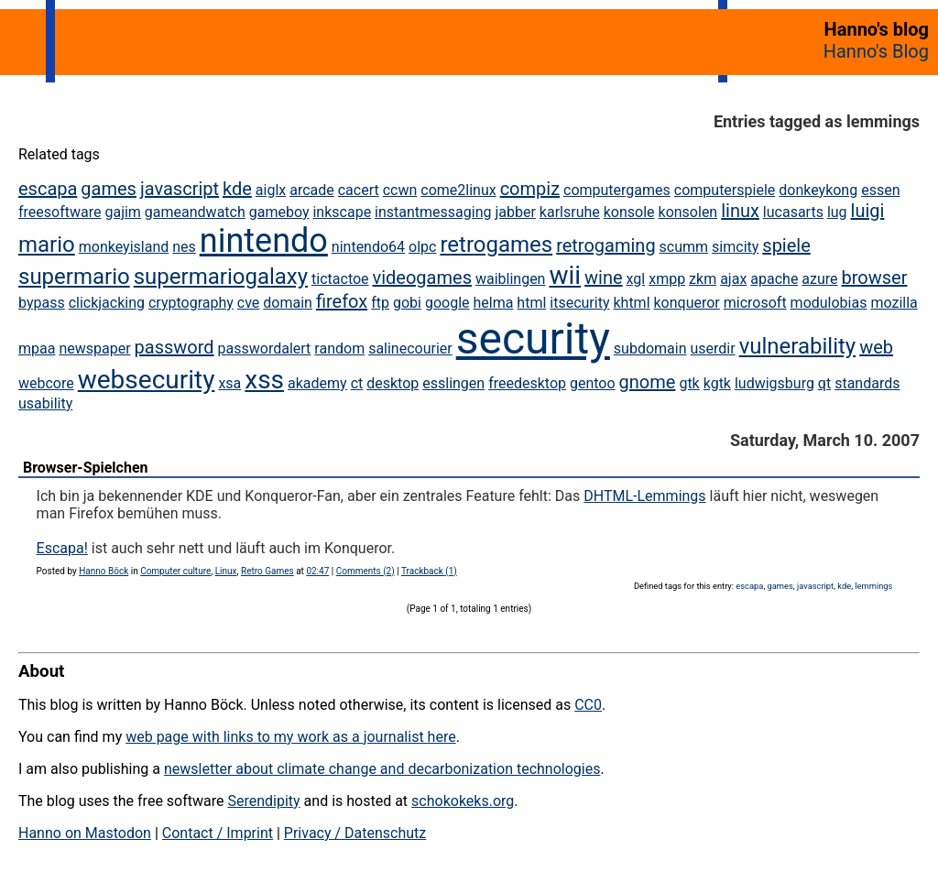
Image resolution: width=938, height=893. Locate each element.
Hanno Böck (103, 571)
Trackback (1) (429, 571)
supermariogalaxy (221, 276)
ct (357, 383)
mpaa (36, 348)
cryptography (191, 302)
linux (740, 211)
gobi (407, 302)
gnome (647, 382)
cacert (358, 190)
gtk (689, 383)
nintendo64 (368, 247)
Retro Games (267, 571)
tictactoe (340, 279)
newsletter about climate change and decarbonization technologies (382, 769)
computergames (617, 190)
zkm (702, 279)
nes (184, 247)
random (339, 348)
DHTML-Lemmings (644, 496)
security (533, 338)
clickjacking (107, 302)
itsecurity (579, 302)
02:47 (317, 571)
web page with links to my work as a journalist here (290, 737)
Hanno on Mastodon (84, 833)
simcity (735, 247)
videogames (422, 278)
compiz (530, 189)
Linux (226, 571)
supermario (74, 276)
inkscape (341, 212)
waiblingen (510, 279)
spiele (786, 245)
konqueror (687, 302)
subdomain (650, 348)
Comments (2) (365, 571)
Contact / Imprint (217, 833)
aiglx (271, 190)
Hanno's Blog (876, 51)
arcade (311, 190)
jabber (515, 212)
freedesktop (527, 383)
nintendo (264, 241)
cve (248, 302)
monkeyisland (124, 247)
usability (45, 403)
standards (867, 383)
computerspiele (724, 190)
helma (493, 302)
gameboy (279, 212)
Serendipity (263, 801)
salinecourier (410, 348)
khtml (631, 302)
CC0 (588, 704)
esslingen (453, 383)
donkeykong (818, 190)
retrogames (496, 244)
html (531, 302)
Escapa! (62, 548)
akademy (317, 383)
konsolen (688, 212)
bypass (41, 302)
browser (875, 278)
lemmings (873, 586)
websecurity (146, 380)
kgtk (717, 383)
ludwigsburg (774, 383)
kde (237, 189)
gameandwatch (195, 212)
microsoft (755, 302)
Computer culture (175, 571)
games (108, 189)
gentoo (593, 383)
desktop (392, 383)
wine (603, 278)
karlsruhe (570, 212)
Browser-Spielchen (85, 467)
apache (774, 279)
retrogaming (606, 245)
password (174, 347)
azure (819, 279)
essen (880, 190)
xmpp (667, 279)
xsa (229, 383)
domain (287, 302)
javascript (179, 189)
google (447, 302)
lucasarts (793, 212)
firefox (341, 301)
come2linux (458, 190)
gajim (122, 212)
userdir (712, 348)
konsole (629, 212)
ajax (733, 279)
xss (264, 380)
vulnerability (797, 346)
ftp (380, 302)
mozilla (893, 302)
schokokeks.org (462, 801)
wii (565, 275)
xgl (636, 279)
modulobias (829, 302)
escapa (47, 189)
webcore (46, 383)
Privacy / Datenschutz (355, 833)
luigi (868, 211)
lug (837, 212)
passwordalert (264, 348)
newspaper (94, 348)
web (876, 347)
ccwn (400, 190)
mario (46, 244)
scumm (684, 247)
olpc (422, 247)
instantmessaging (433, 212)
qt (824, 383)
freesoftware (59, 212)
